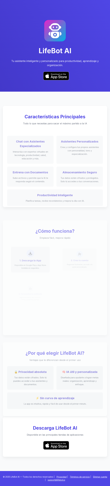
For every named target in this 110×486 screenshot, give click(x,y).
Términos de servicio (80, 477)
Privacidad (62, 477)
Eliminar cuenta (100, 477)
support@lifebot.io (56, 480)
